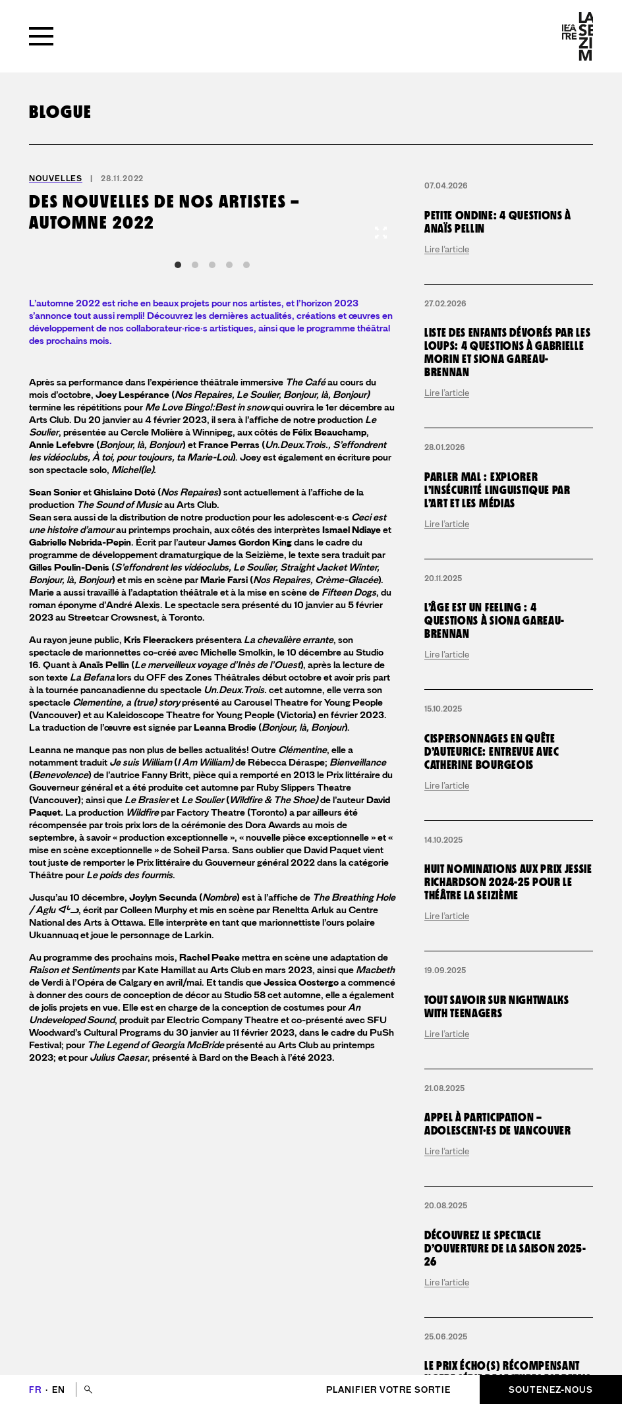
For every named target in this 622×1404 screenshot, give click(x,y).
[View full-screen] (381, 232)
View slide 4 (229, 265)
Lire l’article (446, 249)
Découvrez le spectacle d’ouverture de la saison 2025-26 (505, 1249)
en (58, 1390)
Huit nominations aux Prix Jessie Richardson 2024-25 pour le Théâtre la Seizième (508, 882)
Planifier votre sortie (388, 1390)
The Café (305, 382)
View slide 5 (246, 265)
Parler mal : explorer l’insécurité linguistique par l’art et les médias (497, 490)
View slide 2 (195, 265)
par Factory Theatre (185, 813)
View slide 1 (178, 265)
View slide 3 (212, 265)
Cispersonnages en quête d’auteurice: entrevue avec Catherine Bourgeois (491, 752)
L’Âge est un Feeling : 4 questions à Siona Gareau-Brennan (494, 621)
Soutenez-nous (551, 1390)
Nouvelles (55, 179)
